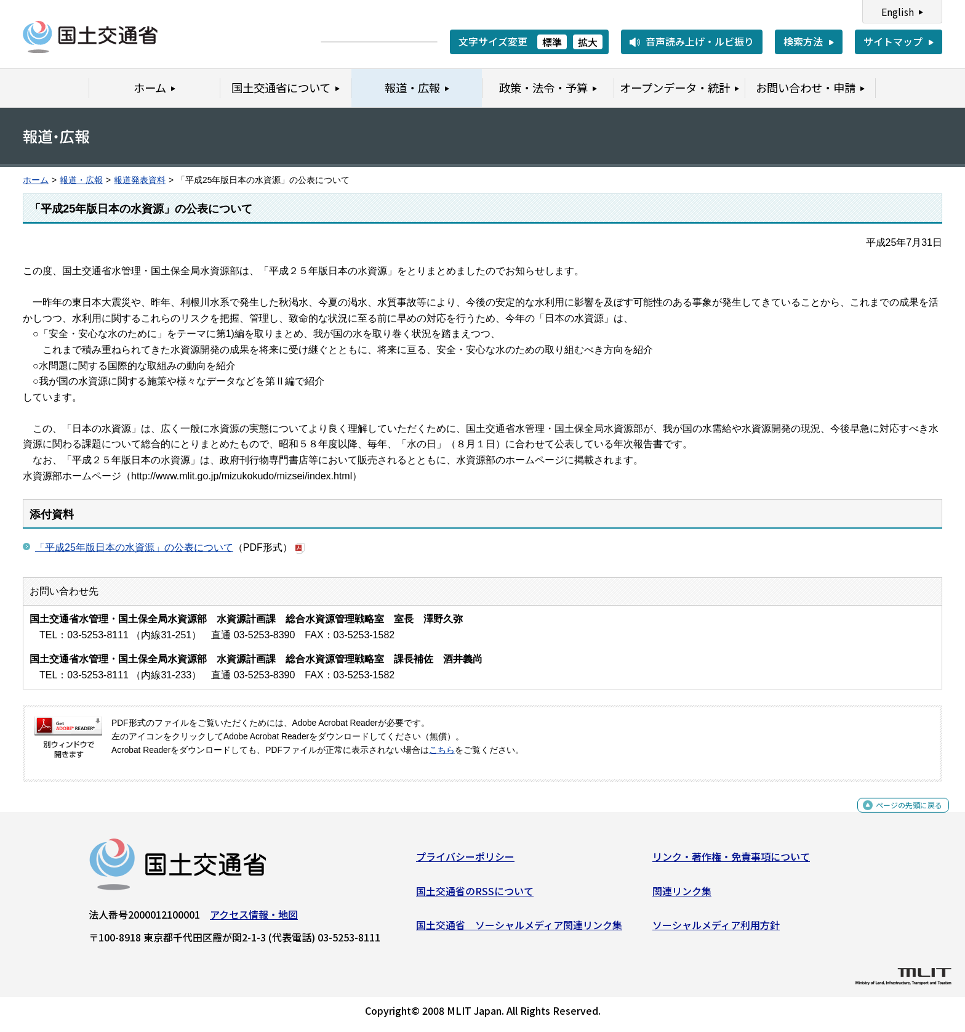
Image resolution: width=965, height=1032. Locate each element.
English (897, 11)
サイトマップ (893, 41)
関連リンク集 (681, 895)
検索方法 (803, 41)
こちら (442, 750)
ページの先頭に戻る (898, 816)
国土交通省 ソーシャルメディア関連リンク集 (519, 929)
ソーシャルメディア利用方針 (716, 929)
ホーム (36, 180)
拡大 (588, 42)
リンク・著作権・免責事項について (731, 861)
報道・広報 (81, 180)
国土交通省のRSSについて (475, 895)
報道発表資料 (140, 180)
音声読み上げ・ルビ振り (700, 41)
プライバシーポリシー (465, 861)
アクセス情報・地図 (254, 919)
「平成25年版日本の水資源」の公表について (134, 547)
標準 (552, 42)
